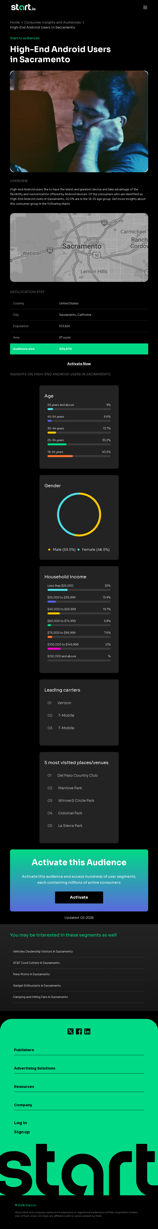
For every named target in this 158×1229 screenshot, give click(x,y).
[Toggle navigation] (144, 7)
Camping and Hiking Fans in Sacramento (40, 997)
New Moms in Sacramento (31, 974)
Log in (20, 1122)
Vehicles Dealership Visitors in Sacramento (43, 951)
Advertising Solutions (34, 1068)
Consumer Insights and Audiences (52, 22)
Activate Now (79, 364)
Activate (79, 897)
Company (23, 1105)
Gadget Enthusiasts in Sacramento (37, 985)
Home (15, 22)
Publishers (24, 1050)
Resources (24, 1086)
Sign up (22, 1132)
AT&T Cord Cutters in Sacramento (36, 963)
